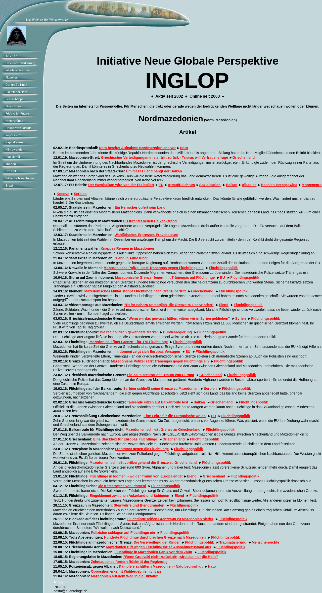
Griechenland (243, 157)
